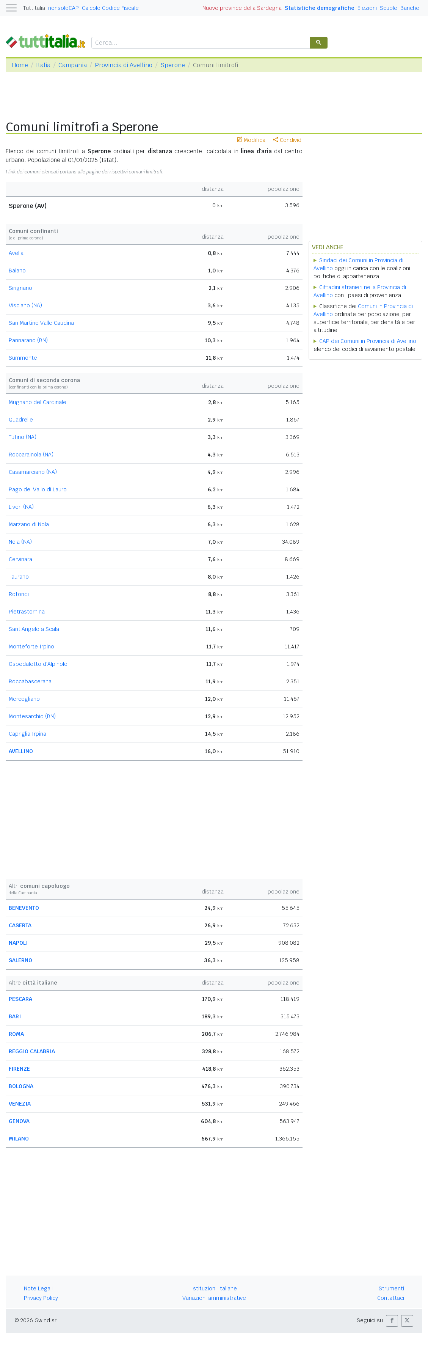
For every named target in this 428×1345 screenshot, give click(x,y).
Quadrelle (21, 419)
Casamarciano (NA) (33, 472)
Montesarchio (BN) (32, 716)
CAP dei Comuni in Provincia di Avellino (367, 341)
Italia (43, 65)
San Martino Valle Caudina (41, 322)
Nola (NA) (20, 541)
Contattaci (390, 1298)
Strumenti (391, 1288)
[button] (392, 1321)
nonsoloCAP (63, 8)
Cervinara (20, 559)
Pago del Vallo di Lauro (38, 489)
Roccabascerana (30, 681)
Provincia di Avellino (123, 65)
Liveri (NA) (21, 506)
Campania (72, 65)
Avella (16, 253)
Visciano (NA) (25, 305)
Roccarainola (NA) (31, 454)
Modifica (251, 140)
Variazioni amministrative (214, 1298)
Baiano (17, 270)
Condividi (288, 140)
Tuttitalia (34, 8)
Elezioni (367, 8)
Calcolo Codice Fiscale (110, 8)
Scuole (388, 8)
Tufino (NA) (22, 437)
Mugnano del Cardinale (37, 402)
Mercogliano (24, 698)
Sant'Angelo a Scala (34, 629)
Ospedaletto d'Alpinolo (38, 664)
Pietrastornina (27, 611)
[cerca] (200, 43)
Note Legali (38, 1288)
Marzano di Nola (29, 524)
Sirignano (20, 288)
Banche (409, 8)
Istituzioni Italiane (214, 1288)
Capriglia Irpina (27, 733)
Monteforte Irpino (31, 646)
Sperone (172, 65)
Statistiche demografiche (319, 8)
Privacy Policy (41, 1298)
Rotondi (19, 594)
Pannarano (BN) (28, 340)
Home (20, 65)
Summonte (23, 357)
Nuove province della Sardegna (242, 8)
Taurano (19, 576)
